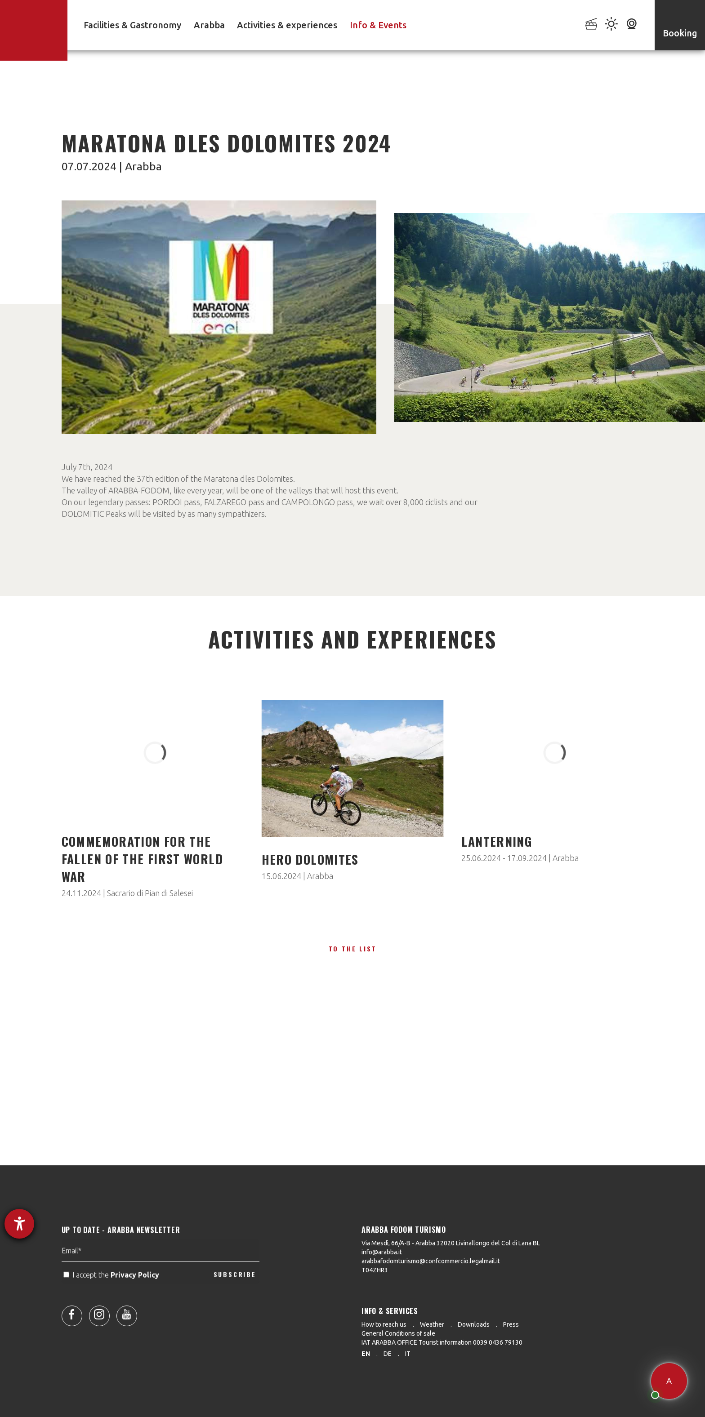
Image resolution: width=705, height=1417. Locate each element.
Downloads (474, 1324)
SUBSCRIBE (235, 1297)
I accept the (112, 1297)
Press (511, 1324)
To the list (353, 948)
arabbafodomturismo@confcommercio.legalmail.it (430, 1261)
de (388, 1353)
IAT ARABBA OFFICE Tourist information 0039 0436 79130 (441, 1342)
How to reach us (383, 1324)
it (408, 1353)
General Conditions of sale (398, 1333)
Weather (432, 1324)
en (365, 1353)
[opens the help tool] (19, 1224)
